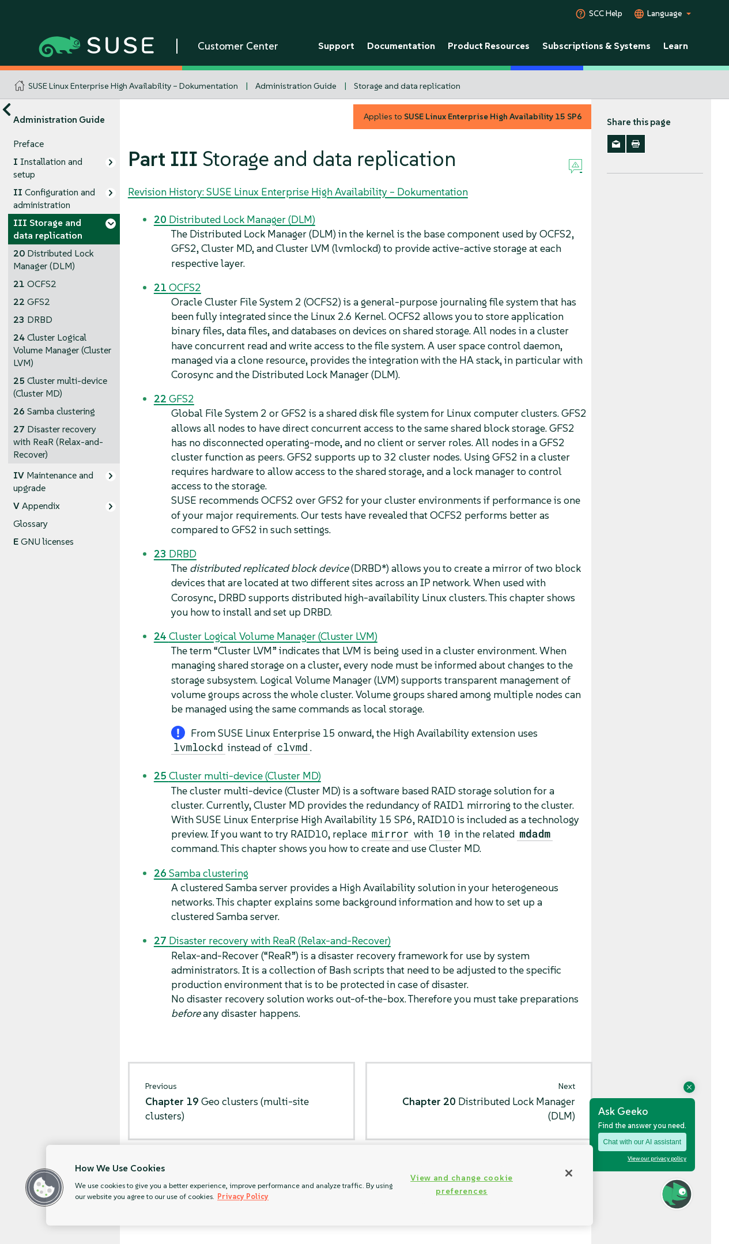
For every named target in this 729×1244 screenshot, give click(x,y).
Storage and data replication (407, 86)
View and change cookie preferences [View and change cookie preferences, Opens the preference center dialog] (461, 1184)
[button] (44, 1187)
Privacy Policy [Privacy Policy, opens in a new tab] (243, 1196)
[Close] (568, 1173)
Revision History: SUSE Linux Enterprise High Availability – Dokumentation (298, 191)
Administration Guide (296, 86)
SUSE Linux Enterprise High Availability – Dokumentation (133, 86)
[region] (319, 1185)
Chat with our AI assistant (642, 1142)
